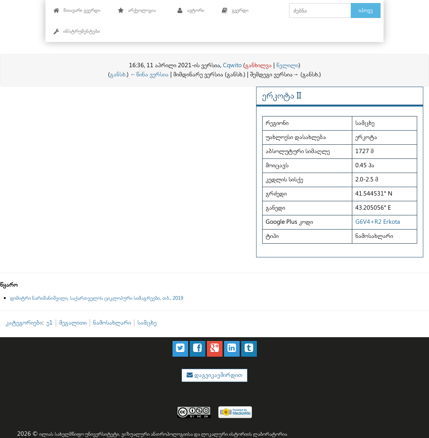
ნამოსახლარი (112, 322)
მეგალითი (73, 322)
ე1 (50, 322)
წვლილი (287, 65)
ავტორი (190, 10)
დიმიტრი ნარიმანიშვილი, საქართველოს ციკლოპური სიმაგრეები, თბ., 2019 (96, 298)
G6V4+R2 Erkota (377, 222)
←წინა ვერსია (149, 74)
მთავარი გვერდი (76, 10)
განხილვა (258, 65)
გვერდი (235, 10)
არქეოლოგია (137, 10)
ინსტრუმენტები (76, 31)
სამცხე (146, 322)
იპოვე (365, 10)
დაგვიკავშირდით (217, 375)
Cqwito (232, 65)
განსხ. (118, 74)
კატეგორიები (24, 322)
